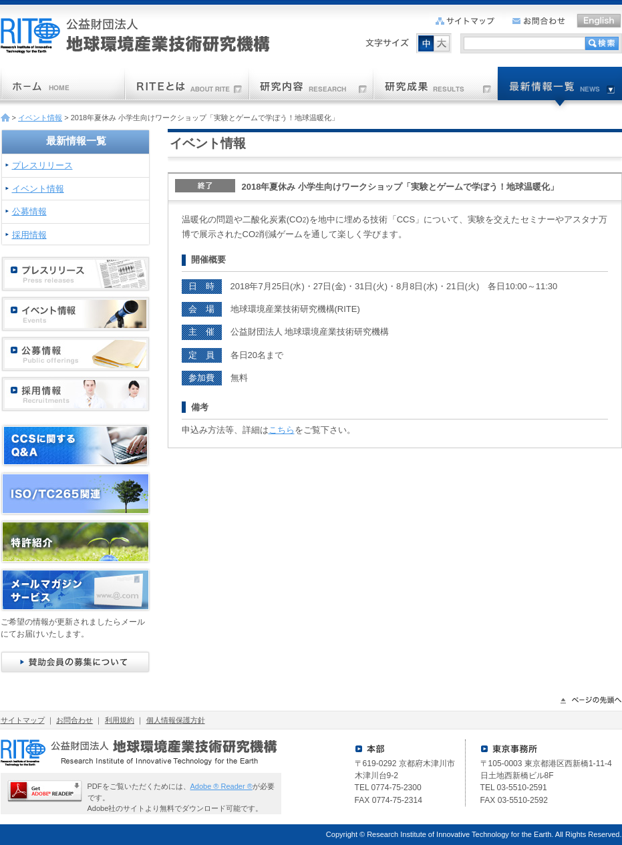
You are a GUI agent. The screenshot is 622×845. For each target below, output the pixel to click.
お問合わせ (74, 720)
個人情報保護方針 (175, 720)
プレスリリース (42, 165)
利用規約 (119, 720)
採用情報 (29, 235)
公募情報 (29, 211)
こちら (282, 430)
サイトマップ (23, 720)
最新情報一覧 (76, 140)
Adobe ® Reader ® (221, 786)
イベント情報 (40, 118)
